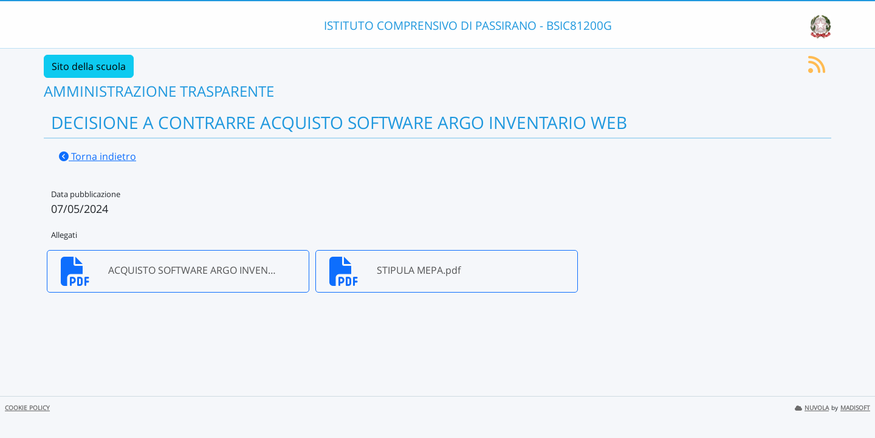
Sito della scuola (89, 66)
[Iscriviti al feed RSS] (816, 68)
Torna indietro (97, 156)
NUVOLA (812, 408)
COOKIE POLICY (27, 408)
